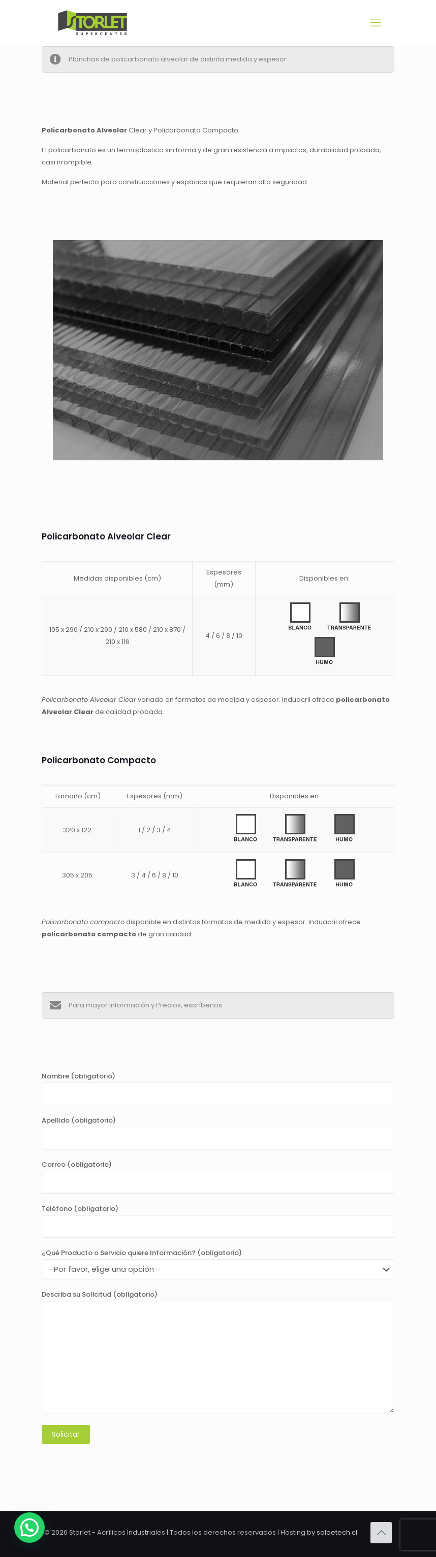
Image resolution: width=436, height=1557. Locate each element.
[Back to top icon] (381, 1532)
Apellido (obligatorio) (218, 1132)
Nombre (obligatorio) (218, 1088)
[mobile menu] (375, 22)
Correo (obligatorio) (218, 1177)
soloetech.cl (337, 1532)
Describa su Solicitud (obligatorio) (218, 1351)
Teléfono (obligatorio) (218, 1221)
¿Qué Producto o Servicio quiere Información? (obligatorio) (218, 1263)
